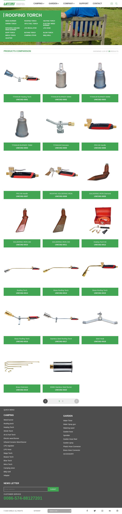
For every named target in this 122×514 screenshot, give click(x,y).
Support (83, 4)
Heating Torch (49, 21)
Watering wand (68, 428)
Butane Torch (30, 32)
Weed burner (10, 21)
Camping (38, 4)
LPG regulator (30, 28)
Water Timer (67, 421)
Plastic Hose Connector (72, 446)
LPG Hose (47, 28)
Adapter (8, 38)
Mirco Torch (10, 35)
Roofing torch (30, 21)
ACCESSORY (68, 454)
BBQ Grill (47, 35)
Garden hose (68, 432)
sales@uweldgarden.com (111, 3)
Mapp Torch (10, 32)
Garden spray (68, 443)
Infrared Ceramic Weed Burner (12, 29)
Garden (54, 4)
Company (69, 4)
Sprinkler (66, 435)
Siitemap (37, 511)
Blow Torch (48, 32)
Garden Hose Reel (70, 439)
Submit (53, 489)
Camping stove (30, 35)
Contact (97, 4)
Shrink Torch (10, 23)
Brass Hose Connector (71, 450)
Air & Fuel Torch (31, 23)
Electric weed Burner (49, 24)
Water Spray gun (69, 424)
